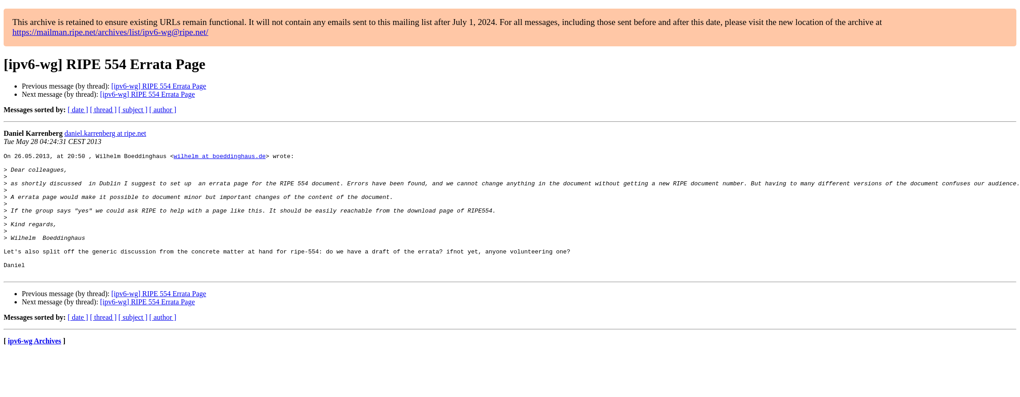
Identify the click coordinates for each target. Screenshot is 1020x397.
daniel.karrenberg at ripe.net (105, 133)
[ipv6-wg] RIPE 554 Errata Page (158, 86)
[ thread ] (103, 110)
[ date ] (78, 110)
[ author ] (163, 110)
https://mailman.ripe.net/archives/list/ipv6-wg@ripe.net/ (110, 32)
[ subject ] (133, 110)
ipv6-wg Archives (34, 365)
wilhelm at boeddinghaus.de (219, 157)
